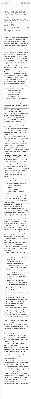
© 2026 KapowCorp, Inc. (8, 396)
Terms (20, 396)
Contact (28, 396)
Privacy (23, 396)
